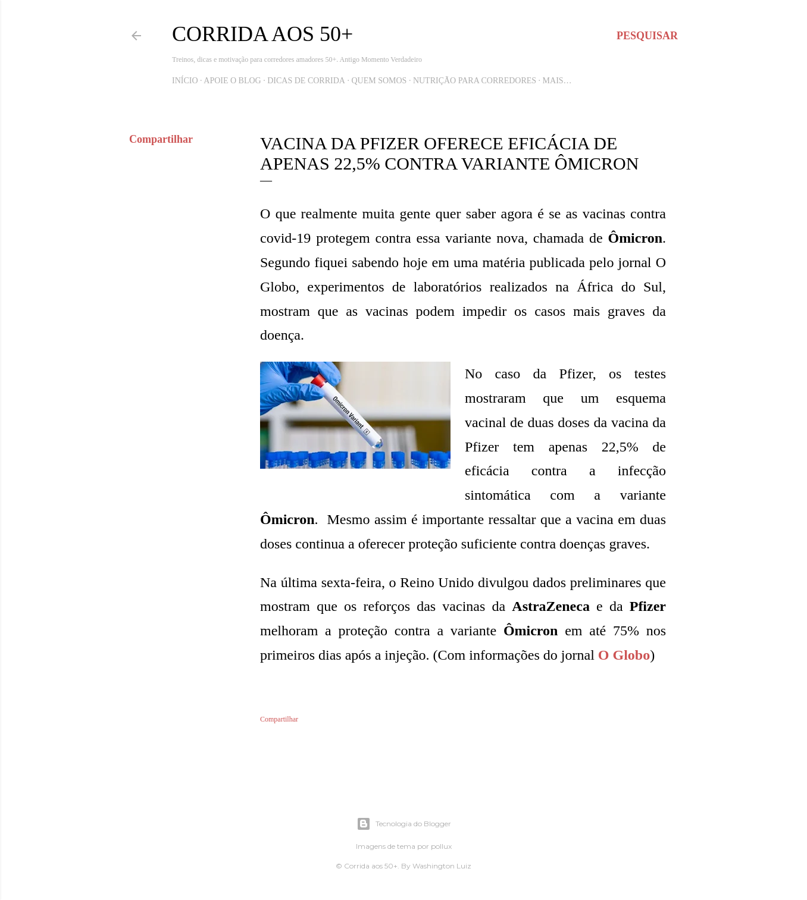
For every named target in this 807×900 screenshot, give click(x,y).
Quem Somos (378, 80)
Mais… (557, 80)
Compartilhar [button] (161, 139)
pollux (441, 846)
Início (185, 80)
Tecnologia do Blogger (403, 824)
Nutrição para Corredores (474, 80)
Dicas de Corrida (306, 80)
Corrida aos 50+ (262, 34)
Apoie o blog (232, 80)
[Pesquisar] (647, 35)
